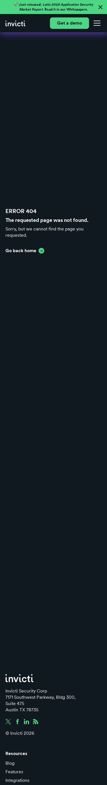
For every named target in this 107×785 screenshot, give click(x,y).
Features (14, 771)
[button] (96, 23)
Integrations (17, 780)
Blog (10, 763)
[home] (15, 23)
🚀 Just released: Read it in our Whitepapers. (53, 7)
